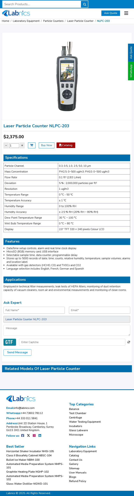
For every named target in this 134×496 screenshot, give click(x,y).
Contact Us (75, 460)
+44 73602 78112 (24, 413)
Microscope (76, 434)
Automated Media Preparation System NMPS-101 (34, 465)
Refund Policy (77, 481)
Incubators (75, 426)
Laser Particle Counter (80, 21)
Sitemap (74, 468)
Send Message (17, 352)
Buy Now (46, 145)
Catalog (65, 145)
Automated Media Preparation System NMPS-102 (34, 478)
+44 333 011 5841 (22, 418)
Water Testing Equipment (85, 422)
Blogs (72, 477)
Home (5, 21)
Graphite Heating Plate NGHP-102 (27, 471)
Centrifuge (75, 417)
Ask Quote (110, 13)
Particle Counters (53, 21)
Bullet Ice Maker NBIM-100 (23, 460)
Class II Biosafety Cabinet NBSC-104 (29, 455)
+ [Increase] (22, 145)
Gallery (73, 464)
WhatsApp (131, 71)
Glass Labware (78, 430)
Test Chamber (77, 413)
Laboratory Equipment (26, 21)
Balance (74, 409)
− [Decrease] (6, 145)
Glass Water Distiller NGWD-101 (27, 484)
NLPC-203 (103, 21)
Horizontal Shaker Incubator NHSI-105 (30, 451)
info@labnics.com (20, 408)
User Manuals (78, 472)
